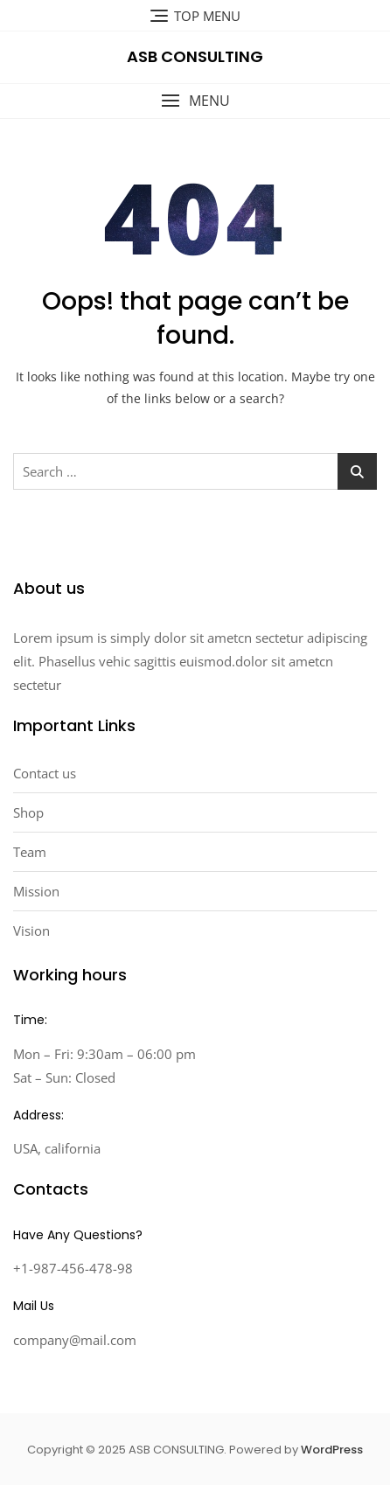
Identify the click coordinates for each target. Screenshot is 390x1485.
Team (29, 852)
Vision (31, 930)
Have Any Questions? (78, 1235)
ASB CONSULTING (195, 56)
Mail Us (33, 1305)
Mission (36, 891)
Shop (28, 812)
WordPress (332, 1449)
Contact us (44, 773)
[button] (195, 101)
